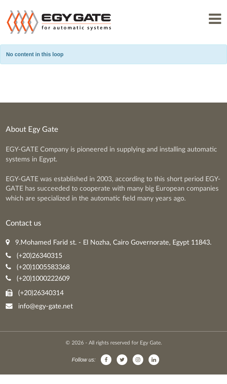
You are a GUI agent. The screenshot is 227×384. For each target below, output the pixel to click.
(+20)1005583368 (38, 267)
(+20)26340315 (34, 255)
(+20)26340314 (35, 293)
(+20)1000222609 (38, 278)
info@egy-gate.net (39, 306)
